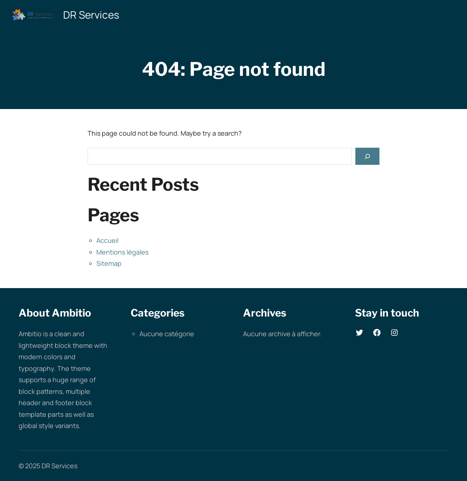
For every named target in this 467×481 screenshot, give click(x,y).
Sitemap (108, 263)
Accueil (107, 240)
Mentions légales (122, 252)
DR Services (91, 15)
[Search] (367, 156)
